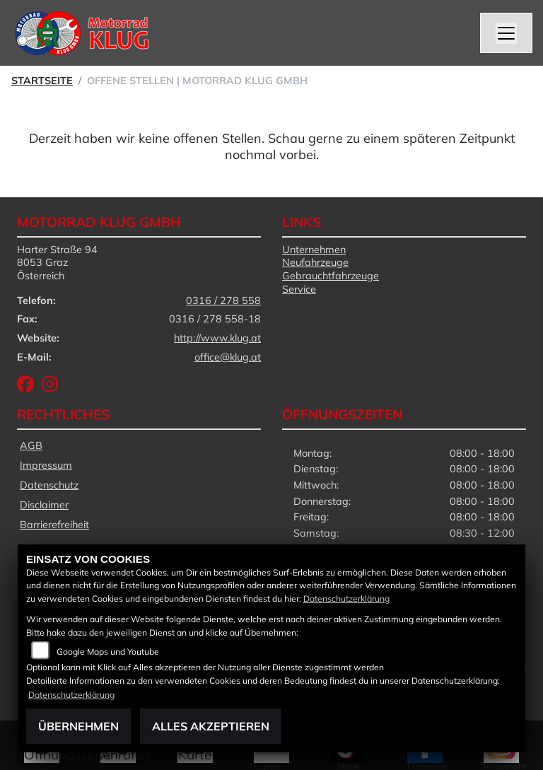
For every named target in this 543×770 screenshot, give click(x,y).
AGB (31, 445)
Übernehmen (78, 726)
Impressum (46, 465)
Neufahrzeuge (315, 262)
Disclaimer (44, 504)
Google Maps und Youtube (108, 651)
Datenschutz (49, 485)
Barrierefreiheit (54, 524)
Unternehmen (314, 249)
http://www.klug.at (217, 338)
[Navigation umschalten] (506, 33)
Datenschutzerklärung (346, 598)
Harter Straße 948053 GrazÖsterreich (57, 262)
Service (299, 289)
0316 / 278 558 (223, 300)
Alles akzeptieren (210, 726)
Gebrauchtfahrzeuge (330, 275)
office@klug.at (227, 357)
